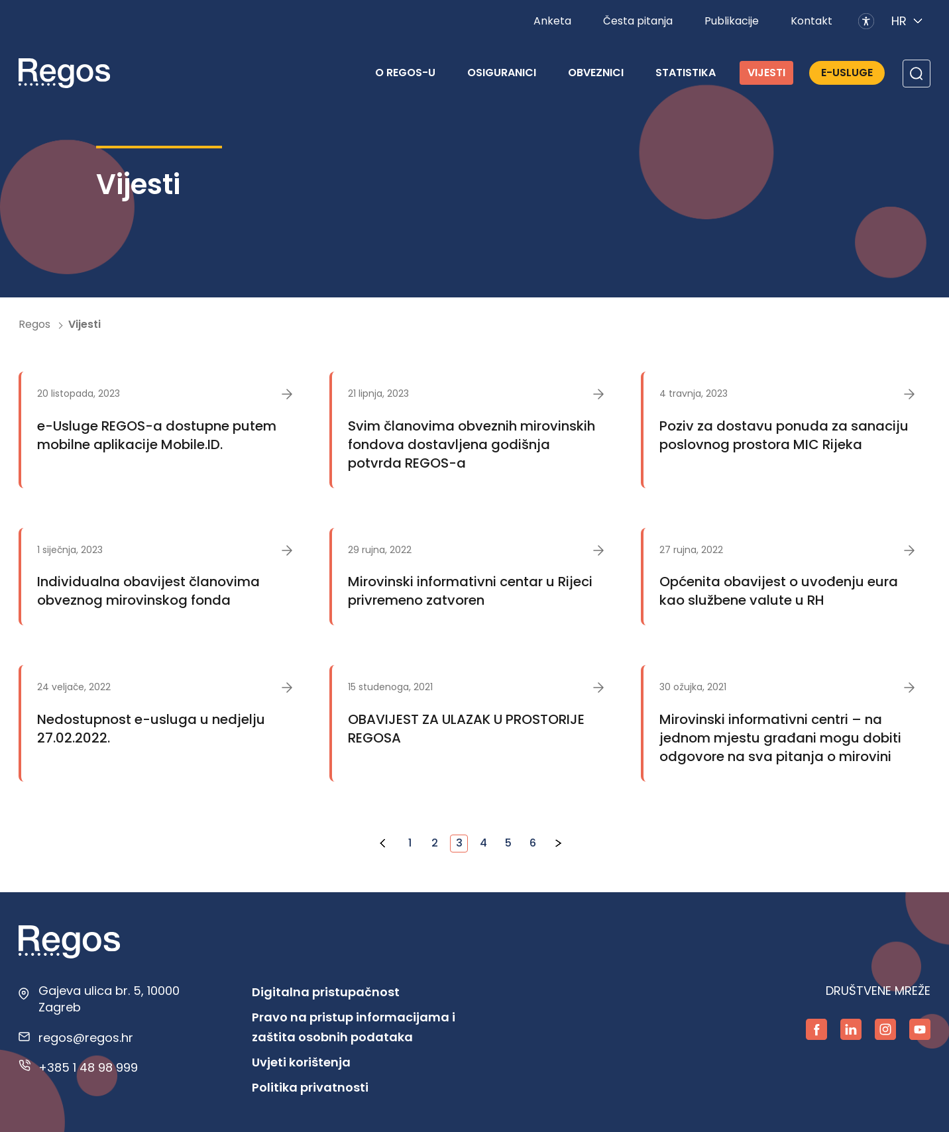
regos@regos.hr (85, 1037)
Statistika (685, 72)
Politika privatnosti (310, 1087)
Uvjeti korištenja (301, 1062)
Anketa (552, 20)
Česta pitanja (638, 20)
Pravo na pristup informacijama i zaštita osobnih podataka (353, 1027)
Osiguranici (501, 72)
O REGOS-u (405, 72)
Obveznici (596, 72)
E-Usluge (847, 72)
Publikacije (731, 20)
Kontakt (811, 20)
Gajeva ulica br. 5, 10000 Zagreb (109, 998)
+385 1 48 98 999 (88, 1067)
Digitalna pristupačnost (326, 992)
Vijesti (766, 72)
